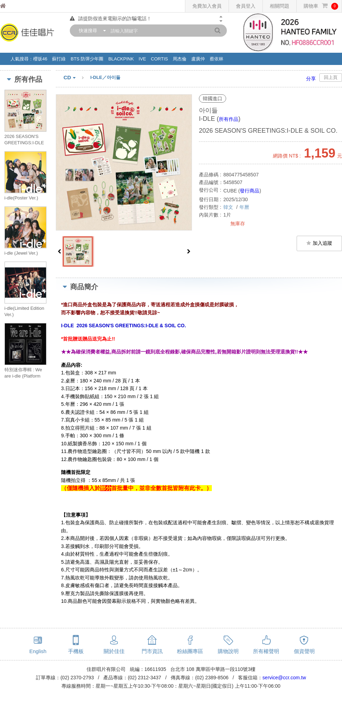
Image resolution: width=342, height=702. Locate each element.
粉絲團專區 (190, 651)
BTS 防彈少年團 (86, 58)
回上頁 (330, 77)
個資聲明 (304, 651)
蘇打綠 (59, 58)
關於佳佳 (114, 651)
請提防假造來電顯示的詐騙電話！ (110, 18)
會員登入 (245, 6)
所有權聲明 (266, 651)
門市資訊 (152, 651)
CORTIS (159, 58)
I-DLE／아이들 (105, 77)
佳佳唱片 (16, 6)
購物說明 (228, 651)
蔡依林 (216, 58)
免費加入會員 (207, 6)
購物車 (321, 6)
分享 (311, 78)
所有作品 (228, 119)
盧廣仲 (198, 58)
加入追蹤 (319, 243)
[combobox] (90, 30)
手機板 (76, 651)
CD (77, 78)
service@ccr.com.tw (284, 677)
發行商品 (249, 190)
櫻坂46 (40, 58)
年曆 (244, 207)
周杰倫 (179, 58)
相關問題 (279, 6)
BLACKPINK (121, 58)
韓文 (229, 207)
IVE (142, 58)
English (37, 651)
